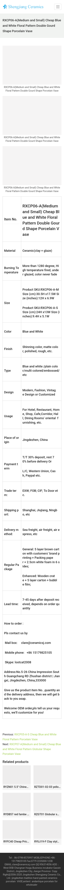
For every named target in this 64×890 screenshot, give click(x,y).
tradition (28, 878)
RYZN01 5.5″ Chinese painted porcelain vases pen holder (16, 786)
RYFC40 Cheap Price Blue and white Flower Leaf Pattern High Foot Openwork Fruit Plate (16, 841)
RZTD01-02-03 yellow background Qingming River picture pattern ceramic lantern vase (47, 786)
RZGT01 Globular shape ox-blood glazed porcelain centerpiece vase (47, 814)
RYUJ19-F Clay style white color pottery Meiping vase (47, 841)
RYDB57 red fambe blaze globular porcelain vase (16, 814)
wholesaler (32, 884)
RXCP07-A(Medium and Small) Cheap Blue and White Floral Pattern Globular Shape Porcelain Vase (32, 749)
